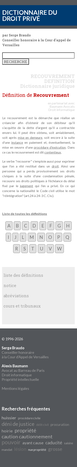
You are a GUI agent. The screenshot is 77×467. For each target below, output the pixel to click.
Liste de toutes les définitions (24, 214)
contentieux (52, 152)
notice (9, 285)
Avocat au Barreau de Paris (23, 370)
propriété (25, 430)
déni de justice (18, 424)
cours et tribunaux (22, 306)
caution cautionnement (27, 436)
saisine (68, 443)
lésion (20, 449)
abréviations (16, 295)
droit (55, 166)
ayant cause (33, 442)
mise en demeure (30, 137)
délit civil (42, 424)
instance (17, 142)
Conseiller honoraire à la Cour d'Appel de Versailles (25, 352)
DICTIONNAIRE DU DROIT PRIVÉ (29, 15)
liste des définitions (23, 275)
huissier (9, 417)
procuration (60, 424)
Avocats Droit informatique (61, 108)
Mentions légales (15, 388)
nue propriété (37, 449)
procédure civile (29, 418)
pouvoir (11, 442)
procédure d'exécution (50, 147)
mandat (7, 449)
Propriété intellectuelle (20, 379)
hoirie (7, 430)
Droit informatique (17, 375)
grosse (55, 449)
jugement (26, 186)
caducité (53, 442)
